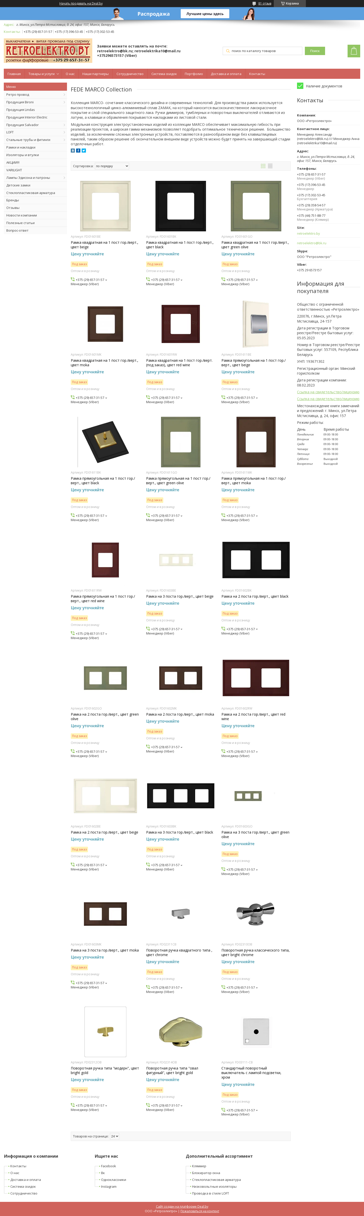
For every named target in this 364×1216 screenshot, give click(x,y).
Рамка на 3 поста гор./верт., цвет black (179, 832)
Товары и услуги (42, 73)
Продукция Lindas (20, 109)
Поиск (315, 51)
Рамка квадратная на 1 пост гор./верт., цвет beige (104, 244)
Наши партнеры (95, 73)
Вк (103, 1173)
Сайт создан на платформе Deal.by (182, 1206)
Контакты (257, 73)
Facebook (108, 1166)
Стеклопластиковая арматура (30, 192)
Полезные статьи (20, 223)
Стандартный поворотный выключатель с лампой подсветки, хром (251, 1073)
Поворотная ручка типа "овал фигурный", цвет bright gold (172, 1070)
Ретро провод (17, 94)
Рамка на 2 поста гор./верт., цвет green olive (105, 716)
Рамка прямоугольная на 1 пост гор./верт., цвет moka (253, 480)
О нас (70, 73)
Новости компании (21, 215)
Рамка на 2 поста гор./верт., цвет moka (180, 714)
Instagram (109, 1186)
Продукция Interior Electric (26, 117)
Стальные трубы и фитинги (28, 139)
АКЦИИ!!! (12, 162)
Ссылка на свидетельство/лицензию (328, 392)
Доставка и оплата (226, 73)
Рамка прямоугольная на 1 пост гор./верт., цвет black (103, 480)
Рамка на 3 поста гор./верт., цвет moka (105, 950)
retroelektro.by (308, 233)
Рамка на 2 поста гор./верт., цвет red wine (253, 716)
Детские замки (18, 185)
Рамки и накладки (20, 147)
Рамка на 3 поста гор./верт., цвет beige (180, 596)
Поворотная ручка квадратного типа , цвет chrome (179, 952)
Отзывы (12, 207)
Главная (14, 73)
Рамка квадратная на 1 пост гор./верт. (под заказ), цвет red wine (179, 362)
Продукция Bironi (20, 102)
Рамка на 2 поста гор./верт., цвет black (254, 596)
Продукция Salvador (22, 125)
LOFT (10, 132)
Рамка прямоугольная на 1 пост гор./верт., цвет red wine (103, 598)
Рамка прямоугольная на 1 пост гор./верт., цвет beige (253, 362)
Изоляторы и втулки (22, 155)
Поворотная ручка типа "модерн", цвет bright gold (105, 1070)
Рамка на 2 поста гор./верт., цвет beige (104, 832)
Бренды (12, 200)
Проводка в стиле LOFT (210, 1193)
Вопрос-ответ (17, 230)
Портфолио (194, 73)
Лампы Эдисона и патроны (28, 177)
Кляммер (199, 1166)
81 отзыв (264, 3)
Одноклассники (113, 1179)
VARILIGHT (14, 170)
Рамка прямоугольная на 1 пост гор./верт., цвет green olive (178, 480)
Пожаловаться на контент (199, 1211)
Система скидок (164, 73)
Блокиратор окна (206, 1173)
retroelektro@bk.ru (311, 243)
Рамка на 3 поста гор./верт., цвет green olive (255, 834)
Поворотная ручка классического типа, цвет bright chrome (255, 952)
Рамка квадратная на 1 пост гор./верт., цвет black (180, 244)
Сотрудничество (130, 73)
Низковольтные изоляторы (214, 1186)
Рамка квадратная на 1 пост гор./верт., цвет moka (104, 362)
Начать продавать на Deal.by (81, 3)
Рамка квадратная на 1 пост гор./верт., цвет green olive (255, 244)
